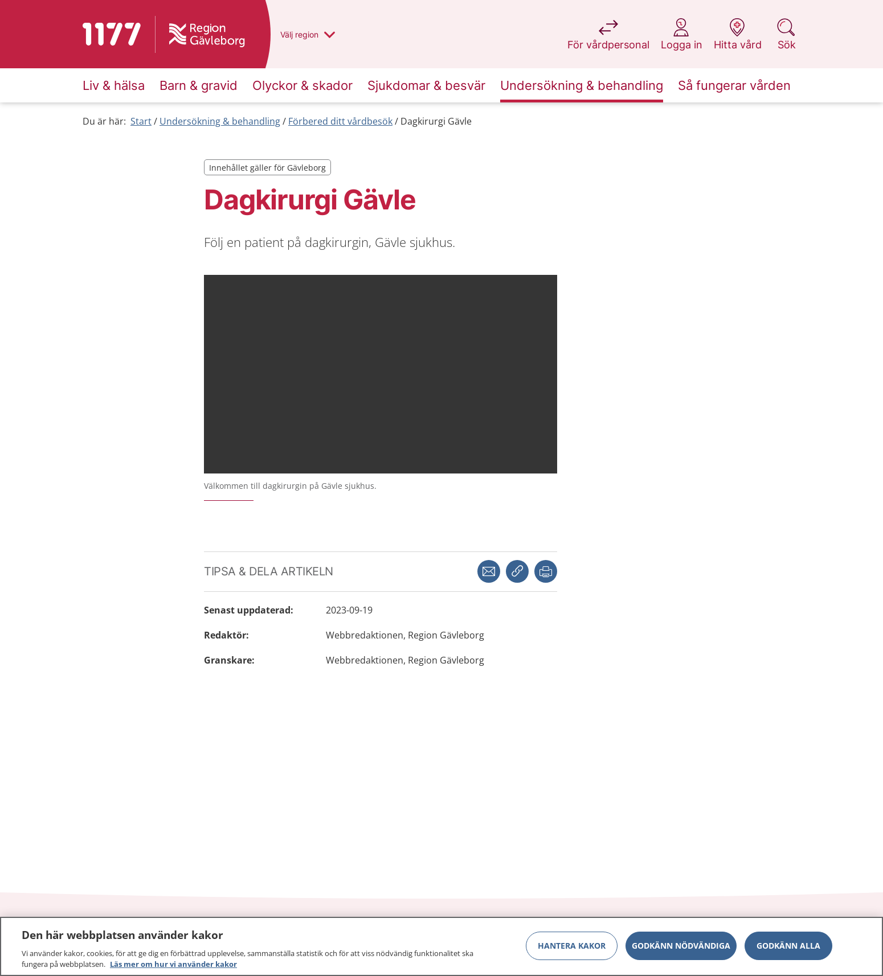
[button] (545, 571)
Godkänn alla (788, 945)
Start (141, 121)
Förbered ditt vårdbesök (340, 121)
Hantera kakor (572, 945)
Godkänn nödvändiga (681, 945)
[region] (441, 946)
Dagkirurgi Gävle (436, 121)
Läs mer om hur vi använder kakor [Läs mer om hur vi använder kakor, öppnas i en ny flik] (173, 964)
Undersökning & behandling (220, 121)
